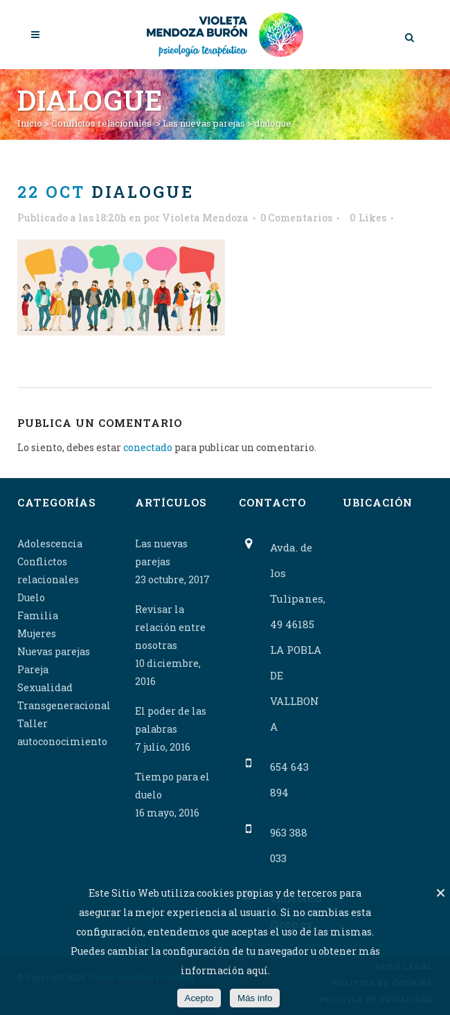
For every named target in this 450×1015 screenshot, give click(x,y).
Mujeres (36, 633)
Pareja (32, 669)
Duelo (31, 597)
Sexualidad (45, 687)
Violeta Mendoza (205, 217)
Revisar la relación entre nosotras (170, 627)
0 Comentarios (296, 217)
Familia (37, 615)
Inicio (29, 123)
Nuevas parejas (53, 651)
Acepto (199, 998)
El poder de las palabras (170, 719)
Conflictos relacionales (101, 123)
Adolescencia (49, 543)
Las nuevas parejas (204, 123)
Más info (254, 998)
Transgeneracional (64, 705)
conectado (147, 447)
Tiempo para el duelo (172, 785)
